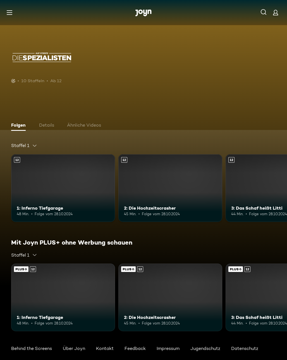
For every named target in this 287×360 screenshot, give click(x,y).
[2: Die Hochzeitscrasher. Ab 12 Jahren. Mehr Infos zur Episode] (170, 188)
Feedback (135, 348)
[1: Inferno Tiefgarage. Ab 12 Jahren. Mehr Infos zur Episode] (63, 188)
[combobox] (24, 145)
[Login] (275, 12)
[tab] (20, 126)
